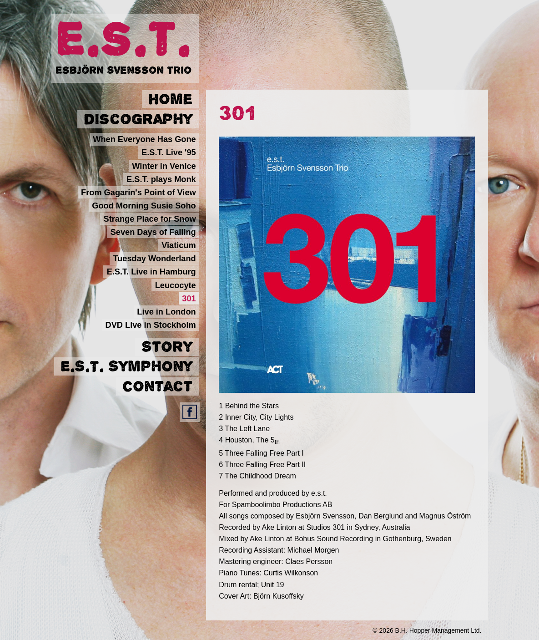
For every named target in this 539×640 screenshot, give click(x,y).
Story (166, 347)
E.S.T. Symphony (126, 366)
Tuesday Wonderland (154, 258)
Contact (157, 386)
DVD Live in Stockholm (151, 324)
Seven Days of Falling (153, 232)
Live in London (166, 311)
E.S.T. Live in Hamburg (151, 271)
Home (170, 99)
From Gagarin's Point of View (138, 192)
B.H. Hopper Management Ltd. (438, 630)
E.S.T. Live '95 (168, 152)
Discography (138, 119)
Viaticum (178, 245)
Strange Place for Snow (150, 218)
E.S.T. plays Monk (161, 178)
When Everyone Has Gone (144, 139)
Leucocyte (175, 285)
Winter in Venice (164, 165)
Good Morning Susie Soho (144, 205)
